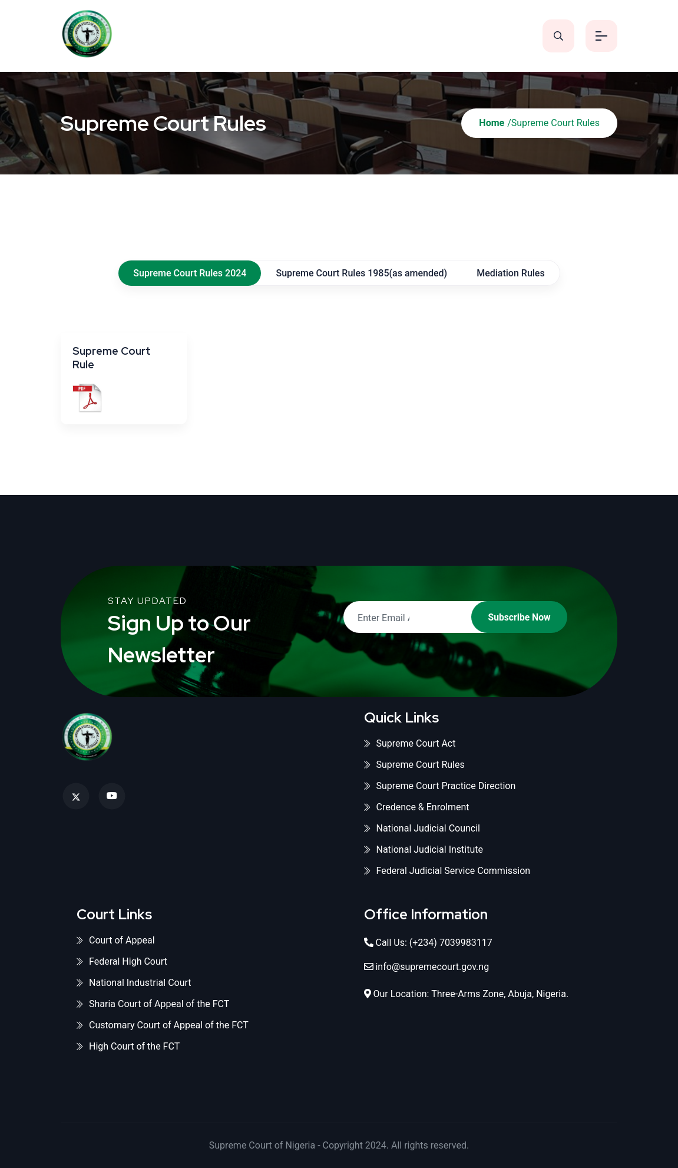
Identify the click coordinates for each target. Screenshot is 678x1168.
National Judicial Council (422, 828)
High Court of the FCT (128, 1046)
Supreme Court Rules (414, 764)
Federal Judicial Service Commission (447, 870)
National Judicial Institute (424, 849)
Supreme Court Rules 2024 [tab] (189, 273)
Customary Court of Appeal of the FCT (163, 1025)
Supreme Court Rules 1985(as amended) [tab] (361, 273)
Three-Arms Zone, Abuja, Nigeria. (499, 993)
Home (491, 122)
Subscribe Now (515, 617)
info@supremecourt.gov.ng (432, 966)
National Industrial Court (134, 982)
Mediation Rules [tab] (511, 273)
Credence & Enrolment (416, 807)
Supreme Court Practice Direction (440, 785)
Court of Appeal (116, 940)
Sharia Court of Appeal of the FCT (153, 1003)
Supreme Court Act (410, 743)
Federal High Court (122, 961)
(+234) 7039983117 (450, 942)
